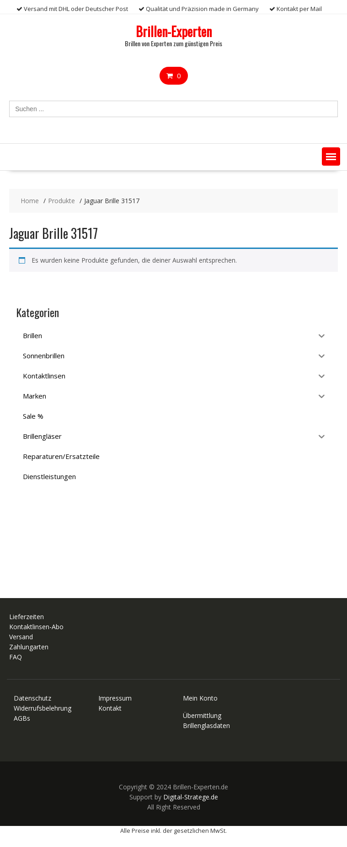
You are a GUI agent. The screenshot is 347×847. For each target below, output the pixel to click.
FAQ (15, 657)
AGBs (22, 718)
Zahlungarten (28, 646)
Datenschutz (32, 698)
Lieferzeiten (26, 616)
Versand (21, 636)
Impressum (115, 698)
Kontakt (110, 708)
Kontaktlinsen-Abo (36, 626)
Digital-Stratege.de (190, 797)
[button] (331, 156)
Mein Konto (200, 698)
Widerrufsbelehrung (42, 708)
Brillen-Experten (174, 31)
